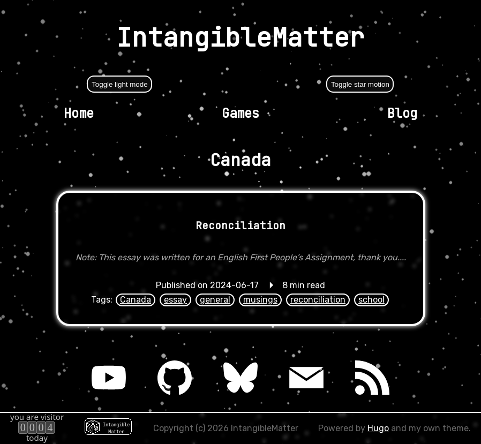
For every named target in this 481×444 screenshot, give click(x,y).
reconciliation (317, 300)
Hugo (378, 428)
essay (175, 300)
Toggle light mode (119, 84)
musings (260, 300)
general (215, 300)
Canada (135, 300)
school (371, 300)
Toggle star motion (360, 84)
